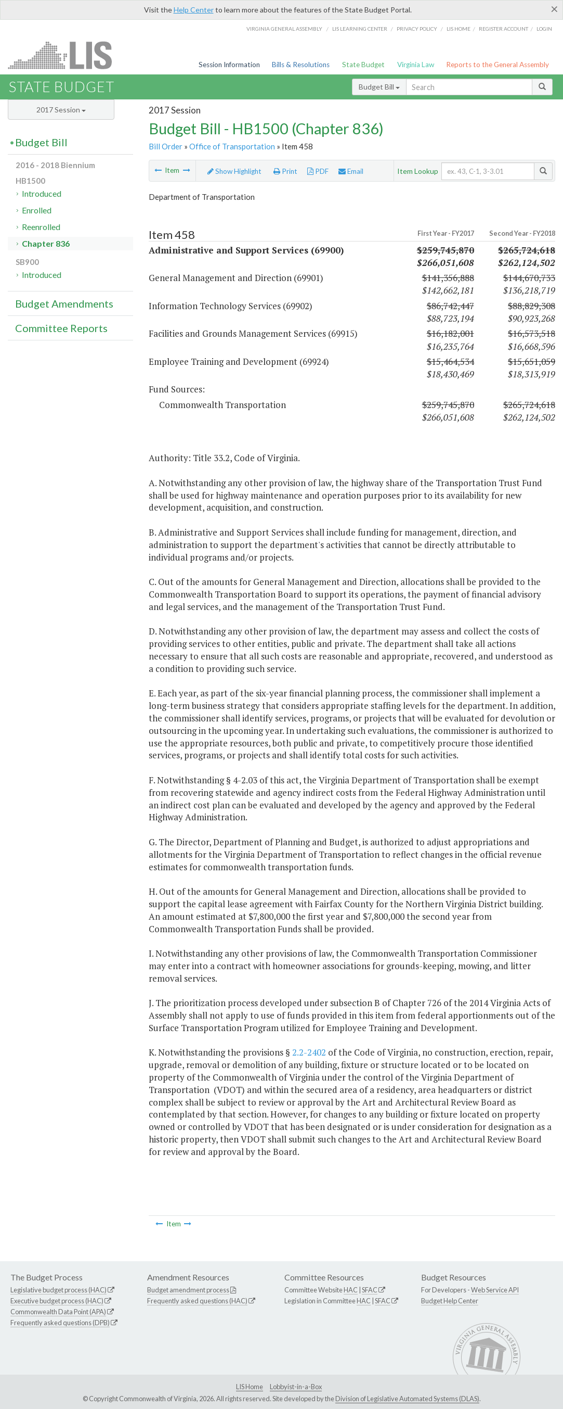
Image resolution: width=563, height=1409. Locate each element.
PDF (318, 171)
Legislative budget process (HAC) (58, 1290)
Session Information (229, 64)
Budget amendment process (188, 1290)
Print (285, 171)
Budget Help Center (449, 1301)
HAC (351, 1290)
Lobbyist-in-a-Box (296, 1386)
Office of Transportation (232, 146)
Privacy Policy (417, 29)
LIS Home (249, 1386)
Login (544, 29)
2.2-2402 (309, 1052)
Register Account (503, 29)
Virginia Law (415, 64)
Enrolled (36, 210)
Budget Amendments (64, 303)
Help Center (194, 9)
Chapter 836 (46, 243)
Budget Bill (379, 86)
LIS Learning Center (359, 29)
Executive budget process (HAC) (56, 1301)
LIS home (458, 29)
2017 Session (61, 109)
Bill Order (165, 146)
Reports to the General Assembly (497, 64)
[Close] (554, 9)
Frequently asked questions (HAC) (197, 1301)
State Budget (363, 64)
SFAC (369, 1290)
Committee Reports (61, 328)
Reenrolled (41, 227)
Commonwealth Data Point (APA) (58, 1312)
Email (350, 171)
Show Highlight (234, 171)
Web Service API (495, 1290)
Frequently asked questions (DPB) (60, 1322)
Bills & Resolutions (301, 64)
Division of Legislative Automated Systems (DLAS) (407, 1398)
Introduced (41, 193)
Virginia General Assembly (284, 29)
